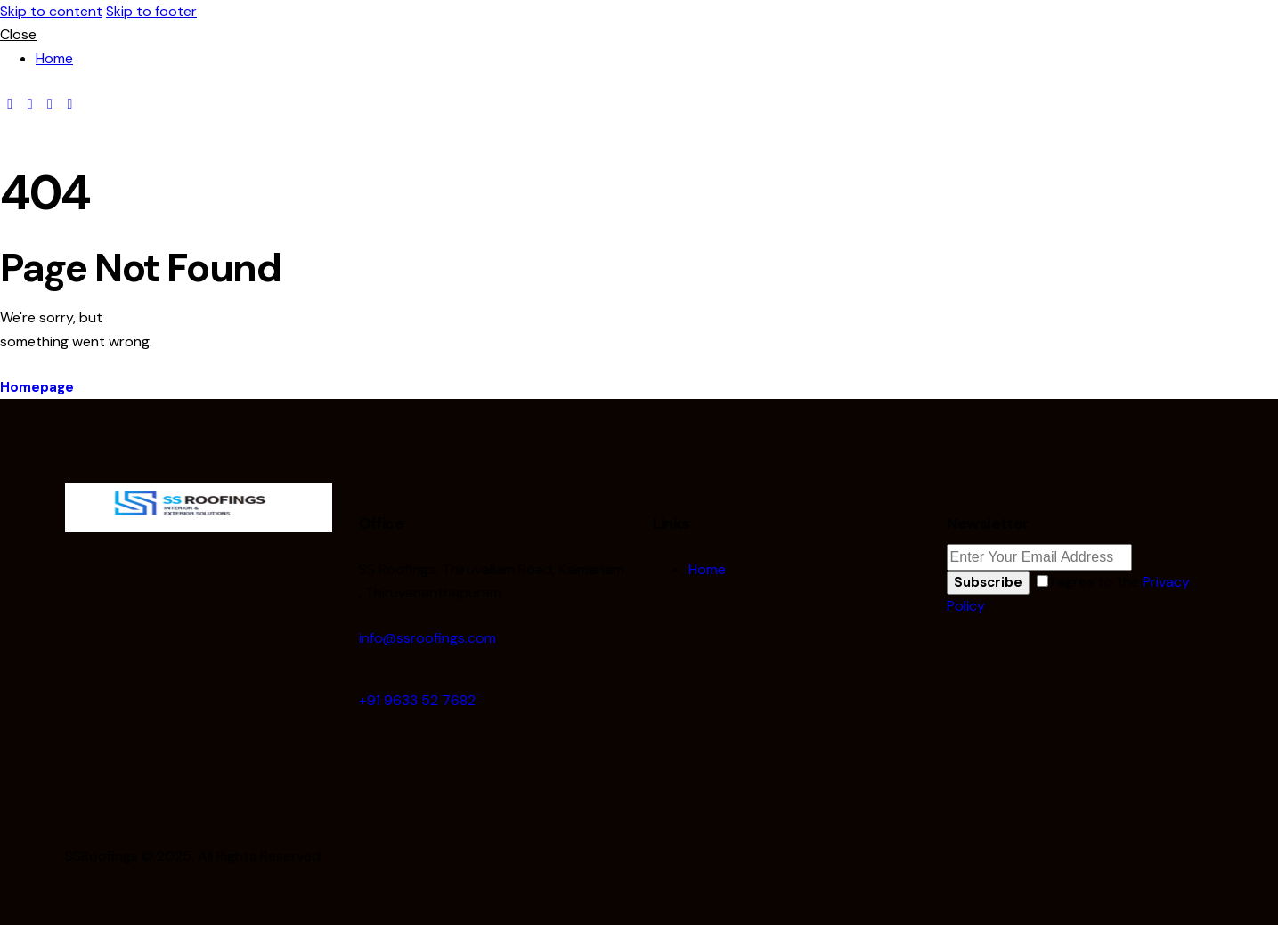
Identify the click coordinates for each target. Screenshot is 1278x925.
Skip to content (51, 11)
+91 (417, 700)
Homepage (37, 387)
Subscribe (988, 582)
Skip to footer (151, 11)
